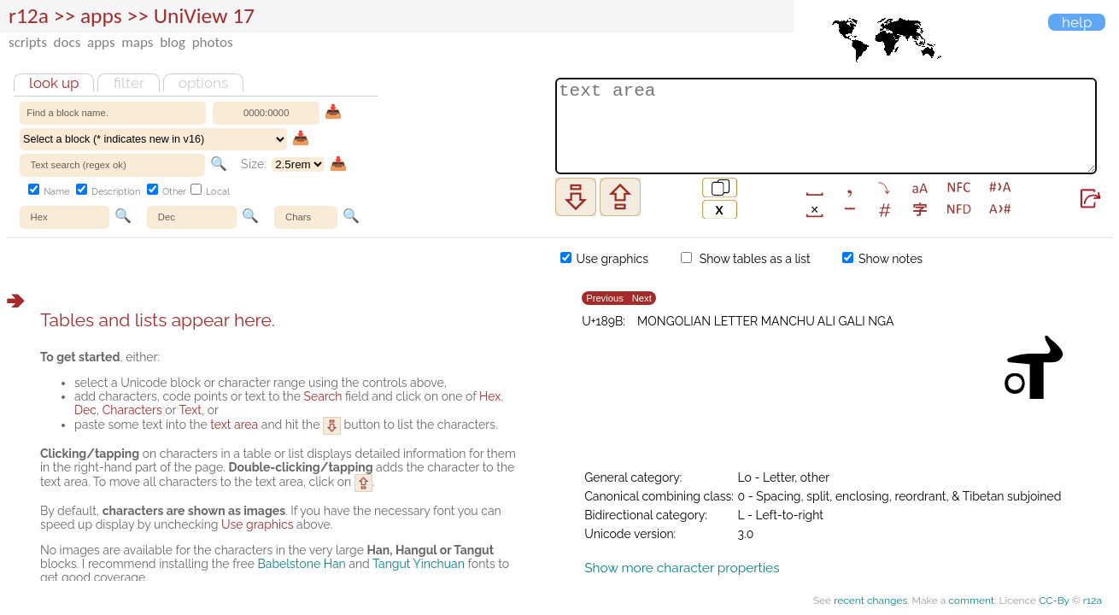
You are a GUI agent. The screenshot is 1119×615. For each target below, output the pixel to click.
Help (1077, 22)
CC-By (1054, 600)
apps (101, 42)
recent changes (870, 600)
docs (67, 42)
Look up (54, 82)
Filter (129, 82)
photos (212, 42)
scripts (28, 42)
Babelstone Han (301, 564)
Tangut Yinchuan (418, 564)
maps (137, 42)
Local (210, 191)
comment (971, 600)
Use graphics (604, 259)
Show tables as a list (746, 259)
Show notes (882, 259)
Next (642, 298)
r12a (29, 16)
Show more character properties (681, 568)
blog (172, 42)
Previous (605, 298)
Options (203, 82)
